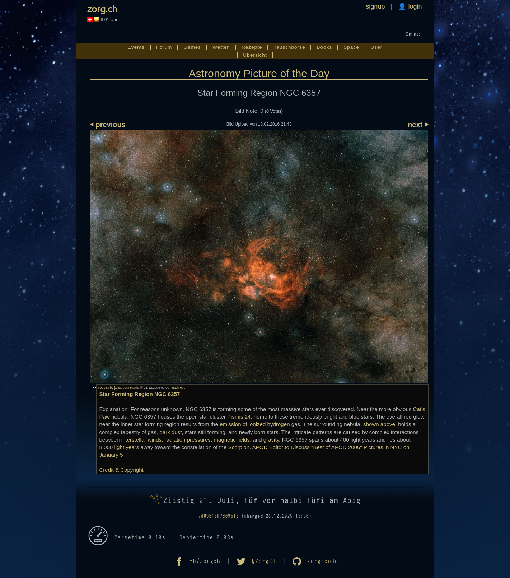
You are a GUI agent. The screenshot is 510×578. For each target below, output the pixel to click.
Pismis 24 (239, 417)
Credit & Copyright (121, 470)
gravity (271, 440)
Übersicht (255, 55)
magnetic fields (232, 440)
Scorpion (239, 447)
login (414, 6)
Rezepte (252, 47)
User (377, 47)
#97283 (103, 388)
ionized (257, 424)
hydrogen (278, 424)
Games (192, 47)
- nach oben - (179, 388)
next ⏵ (418, 125)
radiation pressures (188, 440)
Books (324, 47)
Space (351, 47)
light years (126, 447)
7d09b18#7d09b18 (218, 516)
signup (375, 6)
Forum (164, 47)
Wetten (221, 47)
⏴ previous (108, 125)
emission (230, 424)
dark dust (170, 432)
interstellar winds (141, 440)
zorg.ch (102, 8)
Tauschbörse (289, 47)
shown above (379, 424)
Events (136, 47)
